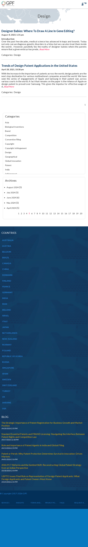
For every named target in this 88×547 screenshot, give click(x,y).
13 (54, 213)
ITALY (5, 321)
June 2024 (11, 197)
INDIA (5, 298)
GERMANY (7, 292)
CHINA (5, 269)
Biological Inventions (14, 127)
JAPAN (5, 327)
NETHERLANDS (9, 333)
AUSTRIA (6, 246)
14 (58, 213)
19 (77, 213)
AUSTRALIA (7, 240)
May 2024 (11, 203)
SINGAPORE (8, 368)
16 (66, 213)
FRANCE (6, 286)
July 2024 (11, 192)
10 (43, 213)
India (7, 169)
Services (5, 503)
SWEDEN (6, 379)
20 (81, 213)
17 (69, 213)
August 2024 (13, 187)
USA (4, 408)
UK (3, 397)
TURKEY (6, 391)
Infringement (11, 174)
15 (62, 213)
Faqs (62, 503)
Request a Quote (80, 503)
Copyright (9, 144)
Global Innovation (13, 161)
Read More (44, 49)
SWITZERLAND (9, 385)
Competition (11, 135)
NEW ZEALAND (9, 339)
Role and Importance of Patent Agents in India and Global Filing (32, 445)
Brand (7, 131)
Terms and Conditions (36, 503)
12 (50, 213)
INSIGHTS (20, 503)
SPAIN (5, 373)
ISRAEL (5, 315)
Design (17, 54)
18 (73, 213)
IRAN (4, 304)
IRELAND (6, 310)
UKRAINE (6, 402)
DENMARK (7, 275)
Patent (8, 165)
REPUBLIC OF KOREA (12, 356)
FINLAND (6, 281)
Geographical (11, 156)
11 (47, 213)
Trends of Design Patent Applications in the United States (39, 65)
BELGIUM (6, 252)
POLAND (6, 350)
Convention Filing (13, 139)
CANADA (6, 263)
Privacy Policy (51, 503)
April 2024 (11, 208)
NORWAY (6, 344)
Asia (7, 122)
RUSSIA (5, 362)
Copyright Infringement (16, 148)
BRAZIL (5, 257)
